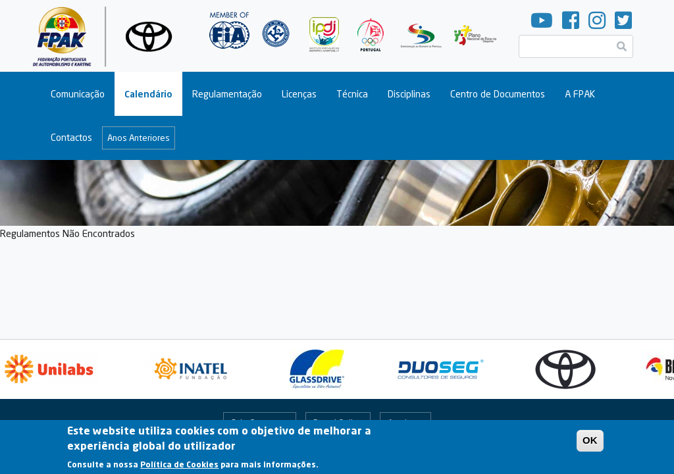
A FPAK (580, 93)
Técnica (352, 93)
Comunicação (78, 93)
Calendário (148, 93)
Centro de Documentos (497, 93)
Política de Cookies (179, 468)
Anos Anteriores (138, 137)
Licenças (299, 93)
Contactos (71, 137)
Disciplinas (409, 93)
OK (590, 444)
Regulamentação (227, 93)
